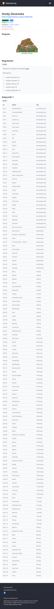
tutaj (27, 69)
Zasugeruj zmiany (8, 29)
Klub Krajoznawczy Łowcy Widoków (17, 17)
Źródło (5, 64)
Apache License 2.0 (29, 602)
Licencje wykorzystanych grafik (13, 604)
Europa (10, 22)
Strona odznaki (7, 27)
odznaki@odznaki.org (10, 590)
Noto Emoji (20, 602)
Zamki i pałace (14, 25)
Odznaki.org (9, 3)
